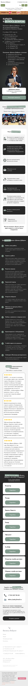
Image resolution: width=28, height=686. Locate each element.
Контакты (5, 641)
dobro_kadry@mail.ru (15, 599)
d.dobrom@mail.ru (20, 653)
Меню (4, 634)
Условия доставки (7, 639)
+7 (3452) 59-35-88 (22, 2)
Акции (4, 636)
